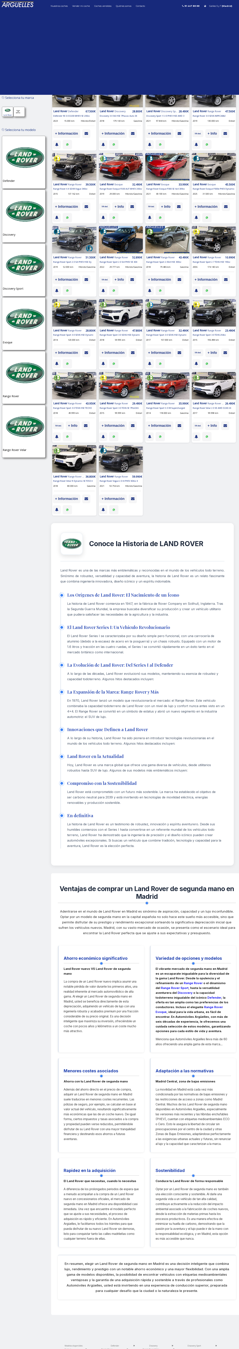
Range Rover (193, 983)
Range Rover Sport (174, 988)
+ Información (66, 133)
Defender (214, 997)
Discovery (185, 993)
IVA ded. (198, 134)
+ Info (212, 133)
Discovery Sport (194, 1345)
